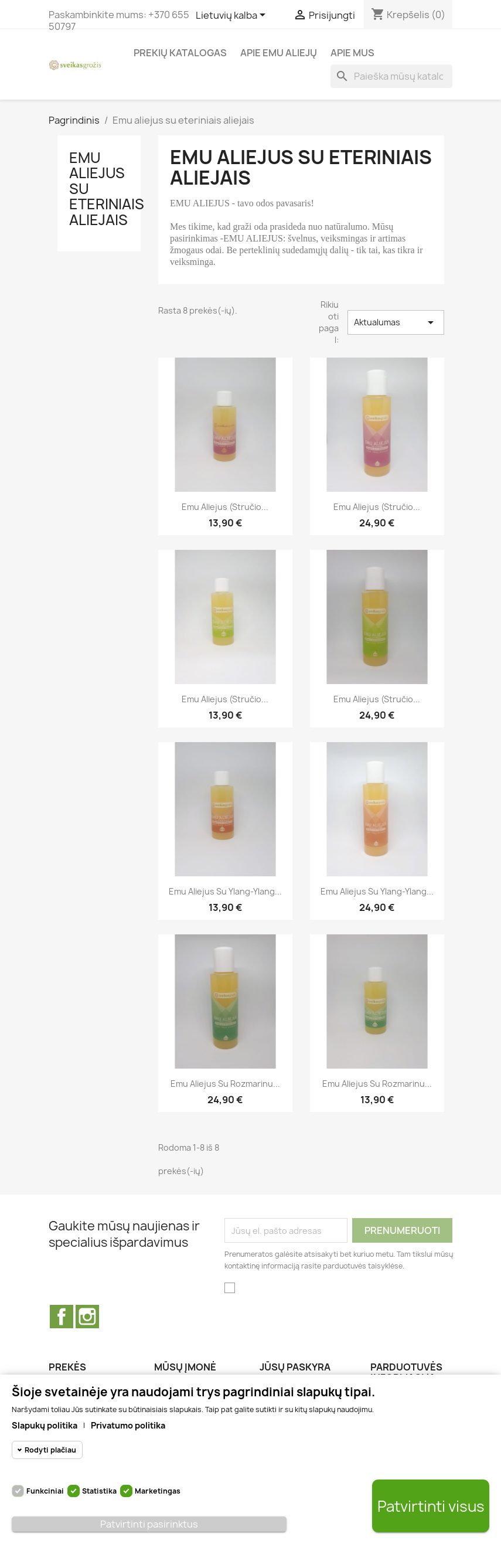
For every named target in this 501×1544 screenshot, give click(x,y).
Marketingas (157, 1491)
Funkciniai (45, 1491)
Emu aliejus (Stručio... (225, 506)
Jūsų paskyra (295, 1367)
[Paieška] (391, 76)
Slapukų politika (44, 1425)
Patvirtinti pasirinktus (149, 1524)
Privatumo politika (128, 1425)
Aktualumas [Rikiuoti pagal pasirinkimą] (395, 322)
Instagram (87, 1316)
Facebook (61, 1316)
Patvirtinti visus (431, 1506)
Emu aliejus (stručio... (225, 699)
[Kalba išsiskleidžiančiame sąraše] (233, 16)
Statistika (99, 1491)
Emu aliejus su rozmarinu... (225, 1083)
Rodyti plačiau (50, 1450)
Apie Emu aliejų (278, 52)
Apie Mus (352, 52)
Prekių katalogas (180, 52)
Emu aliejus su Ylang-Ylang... (225, 891)
